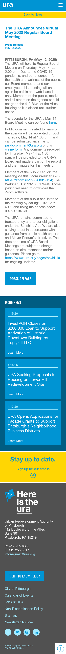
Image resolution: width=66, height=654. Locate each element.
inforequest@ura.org (20, 554)
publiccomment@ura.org (23, 145)
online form (13, 149)
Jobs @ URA (14, 602)
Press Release (20, 279)
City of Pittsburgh (18, 589)
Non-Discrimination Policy (24, 609)
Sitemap (11, 615)
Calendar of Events (19, 595)
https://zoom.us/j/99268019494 (28, 180)
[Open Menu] (60, 5)
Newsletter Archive (19, 622)
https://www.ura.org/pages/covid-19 (32, 258)
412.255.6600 (19, 546)
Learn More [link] (15, 352)
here (52, 123)
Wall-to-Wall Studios (14, 648)
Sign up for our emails (33, 472)
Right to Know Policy (24, 575)
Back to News (33, 14)
